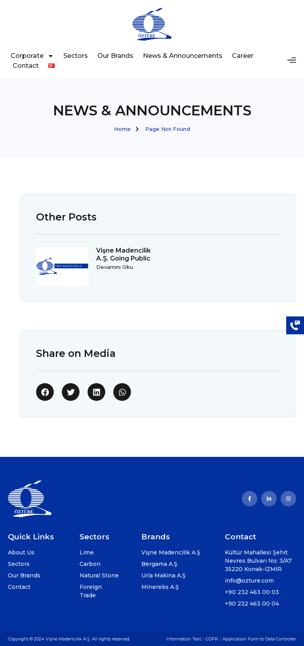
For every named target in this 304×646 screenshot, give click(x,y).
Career (242, 55)
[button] (45, 392)
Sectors (75, 55)
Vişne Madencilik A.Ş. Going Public (123, 254)
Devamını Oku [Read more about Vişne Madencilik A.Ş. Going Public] (114, 267)
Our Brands (115, 55)
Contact (26, 65)
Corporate (32, 56)
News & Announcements (182, 55)
